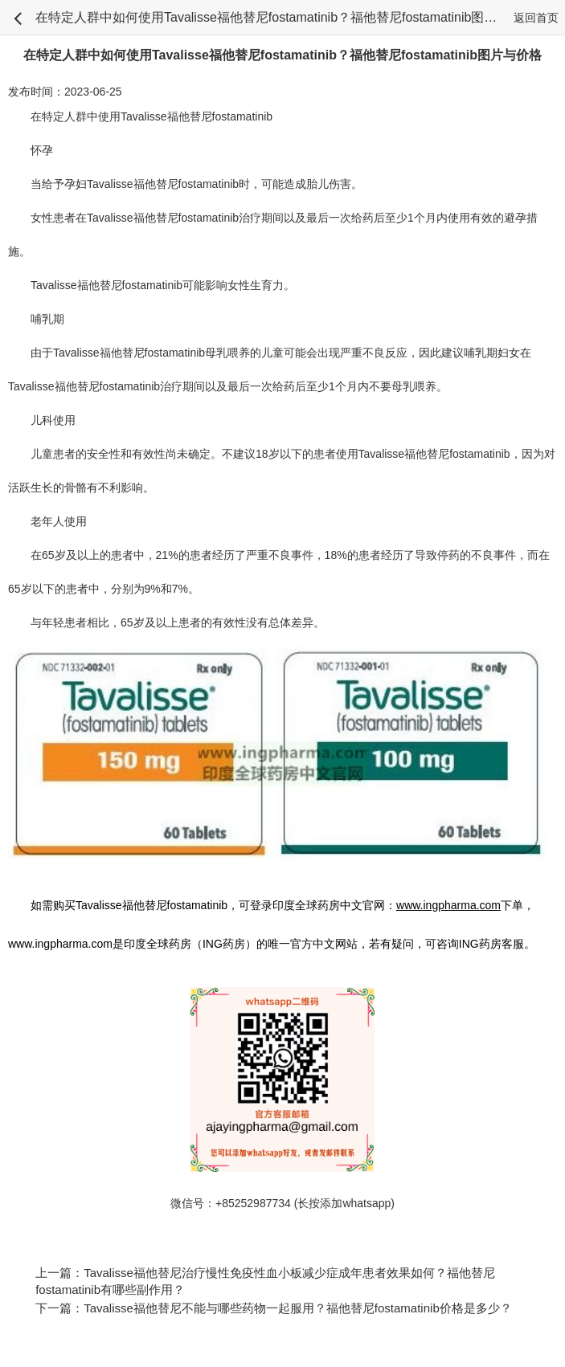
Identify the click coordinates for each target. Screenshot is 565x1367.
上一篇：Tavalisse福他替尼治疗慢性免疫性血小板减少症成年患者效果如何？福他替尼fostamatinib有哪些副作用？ (265, 1281)
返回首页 (536, 17)
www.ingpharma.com (60, 943)
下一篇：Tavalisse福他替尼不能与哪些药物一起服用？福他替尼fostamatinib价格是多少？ (273, 1308)
